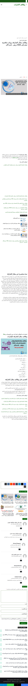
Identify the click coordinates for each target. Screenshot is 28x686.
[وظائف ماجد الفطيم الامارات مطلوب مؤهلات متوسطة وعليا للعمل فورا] (7, 497)
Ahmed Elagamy (17, 543)
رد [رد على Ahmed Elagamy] (19, 549)
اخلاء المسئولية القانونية (7, 681)
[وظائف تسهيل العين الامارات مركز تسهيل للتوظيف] (24, 225)
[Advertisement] (14, 22)
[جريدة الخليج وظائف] (24, 219)
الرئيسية (25, 37)
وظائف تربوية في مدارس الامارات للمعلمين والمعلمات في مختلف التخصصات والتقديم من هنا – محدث (8, 514)
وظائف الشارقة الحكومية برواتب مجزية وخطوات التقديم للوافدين (15, 164)
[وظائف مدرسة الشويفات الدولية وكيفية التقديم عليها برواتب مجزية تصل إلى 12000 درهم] (20, 508)
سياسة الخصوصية (22, 681)
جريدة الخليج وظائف (16, 218)
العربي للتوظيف (15, 157)
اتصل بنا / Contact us (15, 681)
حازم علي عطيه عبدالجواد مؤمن (15, 522)
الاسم (26, 603)
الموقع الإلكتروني (24, 613)
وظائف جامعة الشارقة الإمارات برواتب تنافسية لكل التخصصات (16, 196)
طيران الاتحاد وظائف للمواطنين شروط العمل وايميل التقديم (16, 212)
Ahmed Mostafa (18, 565)
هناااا (4, 334)
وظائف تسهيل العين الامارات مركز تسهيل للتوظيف (11, 223)
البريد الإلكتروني (24, 608)
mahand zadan (18, 576)
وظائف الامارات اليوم (20, 37)
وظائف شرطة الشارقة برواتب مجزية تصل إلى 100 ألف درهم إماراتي (14, 408)
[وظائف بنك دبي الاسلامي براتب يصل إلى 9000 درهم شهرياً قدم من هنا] (20, 497)
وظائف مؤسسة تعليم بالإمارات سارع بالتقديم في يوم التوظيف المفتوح (14, 398)
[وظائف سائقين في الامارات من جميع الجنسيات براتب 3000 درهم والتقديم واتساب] (24, 235)
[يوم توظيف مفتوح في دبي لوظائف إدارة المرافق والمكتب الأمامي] (24, 230)
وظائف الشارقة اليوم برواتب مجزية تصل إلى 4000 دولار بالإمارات (15, 401)
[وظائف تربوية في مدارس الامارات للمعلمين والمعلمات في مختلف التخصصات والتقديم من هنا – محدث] (7, 508)
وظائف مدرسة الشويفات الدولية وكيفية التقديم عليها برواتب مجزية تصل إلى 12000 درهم (21, 514)
